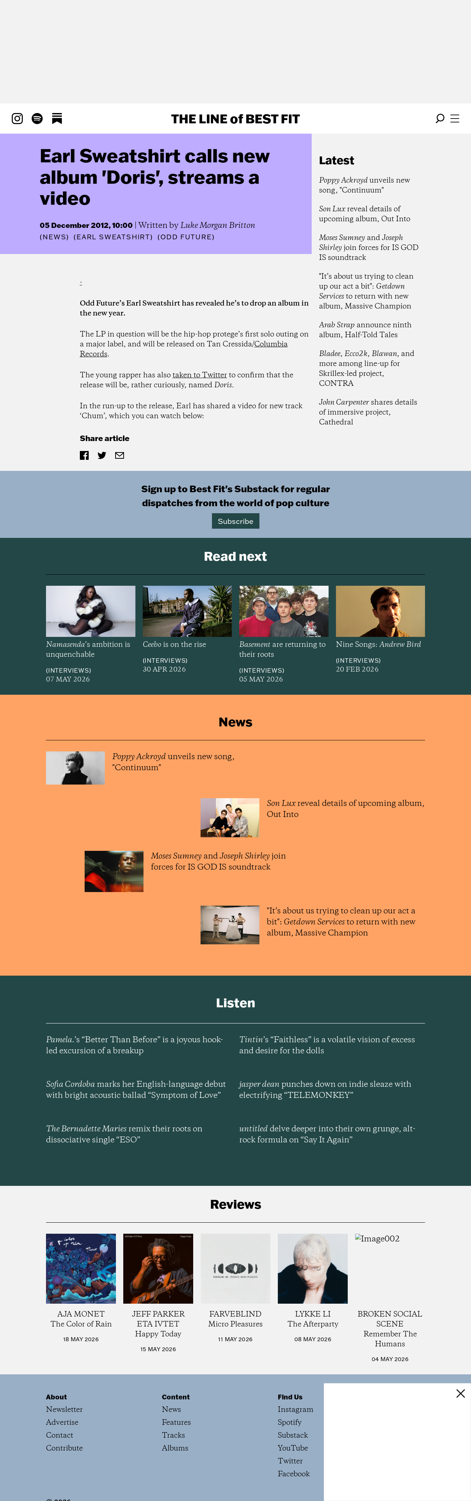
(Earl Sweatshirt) (113, 237)
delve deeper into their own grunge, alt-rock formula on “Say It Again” (327, 1135)
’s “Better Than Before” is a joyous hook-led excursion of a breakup (134, 1046)
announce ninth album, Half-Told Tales (365, 330)
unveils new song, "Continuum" (364, 185)
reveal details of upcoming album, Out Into (364, 214)
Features (176, 1423)
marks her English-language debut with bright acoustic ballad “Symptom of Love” (136, 1090)
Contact (59, 1436)
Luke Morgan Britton (217, 225)
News (54, 237)
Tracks (173, 1436)
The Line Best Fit (235, 118)
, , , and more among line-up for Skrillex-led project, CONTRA (366, 369)
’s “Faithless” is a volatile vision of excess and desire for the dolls (327, 1046)
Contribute (64, 1449)
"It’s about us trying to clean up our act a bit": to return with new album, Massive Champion (366, 291)
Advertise (62, 1423)
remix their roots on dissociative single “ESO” (124, 1135)
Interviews (68, 670)
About (56, 1396)
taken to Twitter (200, 375)
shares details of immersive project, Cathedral (368, 412)
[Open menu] (454, 118)
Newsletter (64, 1410)
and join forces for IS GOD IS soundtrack (369, 248)
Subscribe (236, 521)
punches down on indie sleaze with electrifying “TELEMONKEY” (325, 1090)
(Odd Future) (186, 237)
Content (176, 1396)
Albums (175, 1449)
